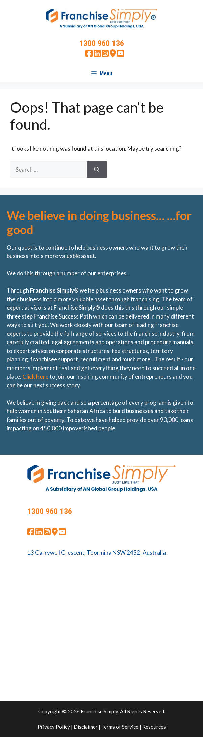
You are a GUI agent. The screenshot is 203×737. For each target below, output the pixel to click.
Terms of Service (119, 726)
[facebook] (89, 55)
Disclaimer (86, 726)
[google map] (113, 55)
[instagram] (105, 55)
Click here (35, 376)
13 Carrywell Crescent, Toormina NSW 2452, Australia (96, 552)
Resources (154, 726)
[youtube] (120, 55)
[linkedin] (97, 55)
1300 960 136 (101, 43)
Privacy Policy (53, 726)
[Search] (97, 169)
